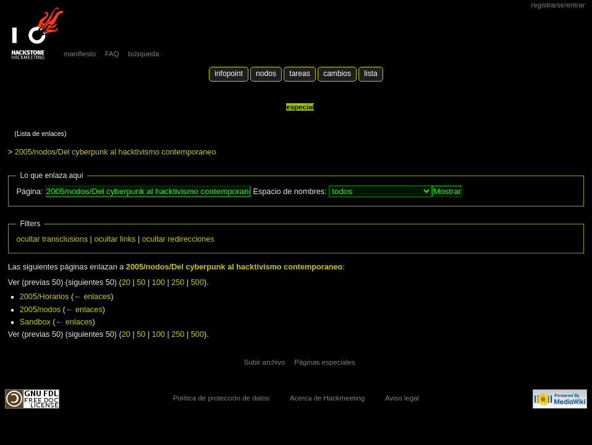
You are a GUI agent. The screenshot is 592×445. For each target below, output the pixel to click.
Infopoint (228, 73)
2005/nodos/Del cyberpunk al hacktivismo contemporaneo (115, 152)
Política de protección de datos (221, 398)
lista (370, 73)
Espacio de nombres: (289, 191)
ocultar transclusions (52, 239)
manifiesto (80, 53)
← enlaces (92, 296)
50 (141, 282)
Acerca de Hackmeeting (327, 398)
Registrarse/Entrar (558, 5)
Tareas (299, 73)
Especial (300, 107)
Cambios (337, 73)
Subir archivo (264, 362)
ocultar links (114, 239)
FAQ (112, 53)
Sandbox (35, 322)
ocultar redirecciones (178, 239)
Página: (29, 191)
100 (158, 282)
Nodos (266, 73)
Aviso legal (402, 398)
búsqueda (143, 53)
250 (177, 282)
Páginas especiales (324, 362)
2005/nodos (40, 309)
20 (126, 282)
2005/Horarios (44, 296)
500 (197, 282)
